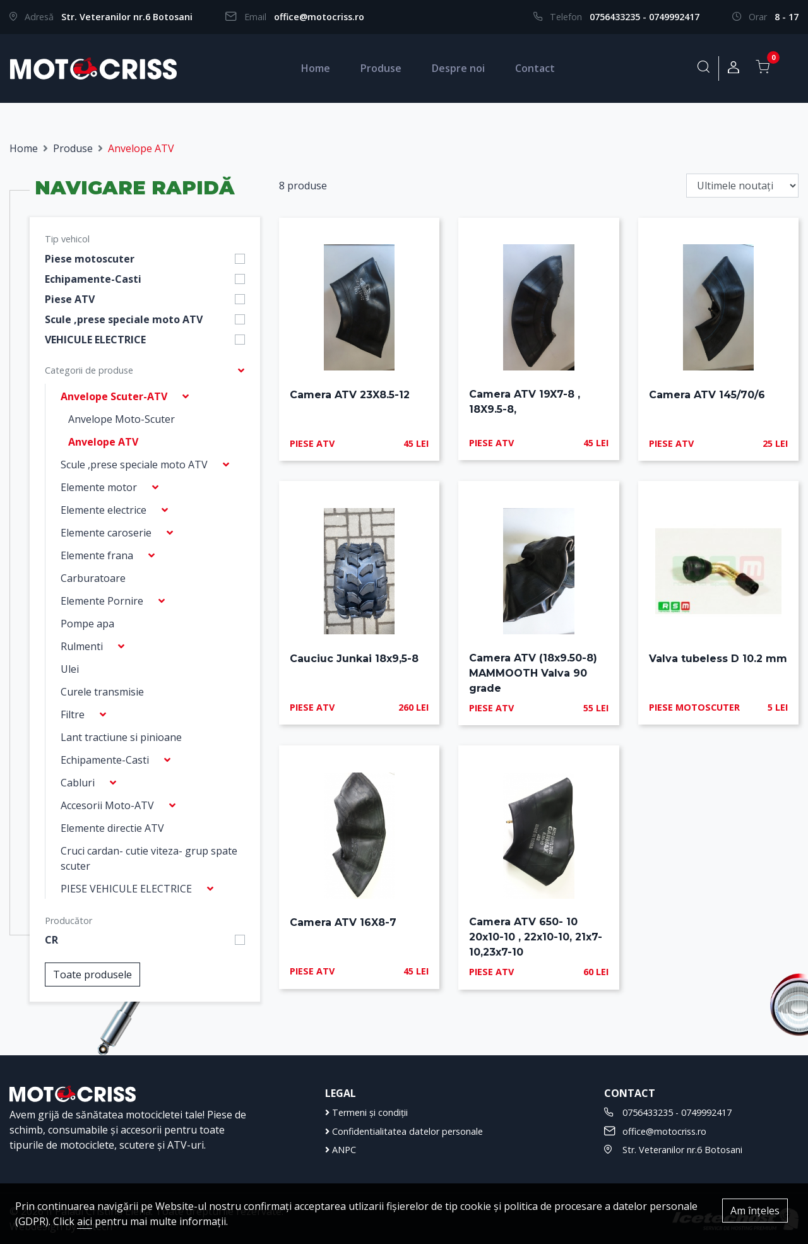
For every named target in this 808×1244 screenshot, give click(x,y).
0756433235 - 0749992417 (644, 17)
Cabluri (78, 783)
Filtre (73, 714)
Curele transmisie (102, 692)
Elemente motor (99, 487)
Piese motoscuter (89, 259)
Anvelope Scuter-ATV (114, 396)
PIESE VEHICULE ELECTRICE (126, 889)
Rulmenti (82, 646)
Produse (380, 68)
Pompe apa (87, 624)
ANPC (340, 1150)
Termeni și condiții (366, 1112)
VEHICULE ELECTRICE (95, 340)
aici (84, 1221)
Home (315, 68)
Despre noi (458, 68)
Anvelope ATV (103, 442)
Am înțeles (755, 1210)
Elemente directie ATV (112, 828)
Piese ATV (70, 299)
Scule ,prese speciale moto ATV (124, 319)
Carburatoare (93, 578)
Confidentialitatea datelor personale (404, 1131)
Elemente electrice (103, 510)
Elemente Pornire (102, 601)
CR (51, 940)
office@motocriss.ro (319, 17)
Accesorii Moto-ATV (107, 805)
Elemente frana (97, 555)
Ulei (70, 669)
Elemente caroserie (106, 533)
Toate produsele (92, 974)
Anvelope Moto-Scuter (121, 419)
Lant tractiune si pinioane (121, 737)
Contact (535, 68)
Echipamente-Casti (93, 279)
